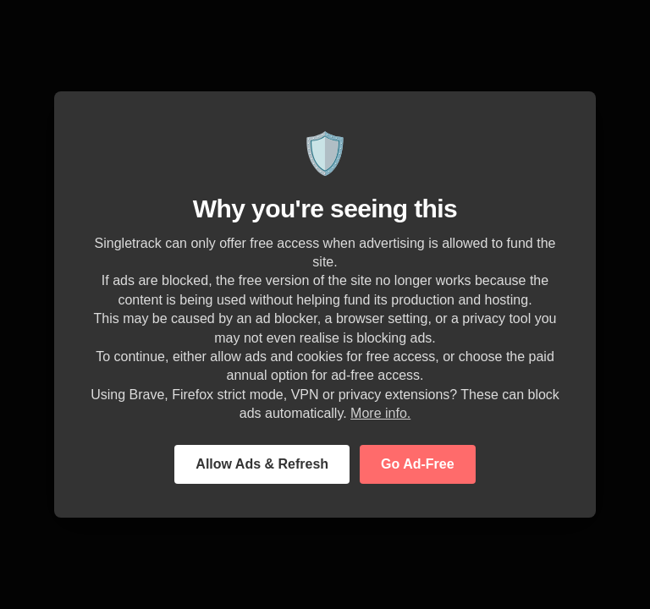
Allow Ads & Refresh (262, 464)
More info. (380, 413)
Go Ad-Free (417, 464)
